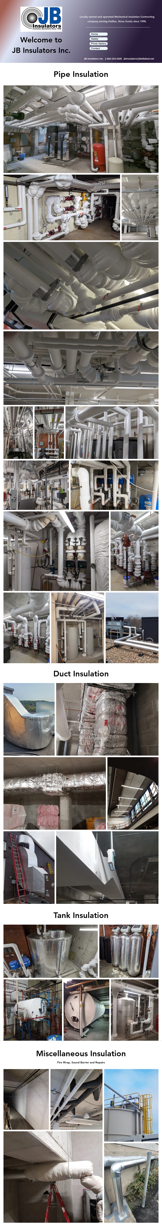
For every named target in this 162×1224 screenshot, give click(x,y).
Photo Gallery (98, 43)
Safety (94, 38)
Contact (95, 48)
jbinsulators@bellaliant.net (139, 58)
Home (94, 34)
